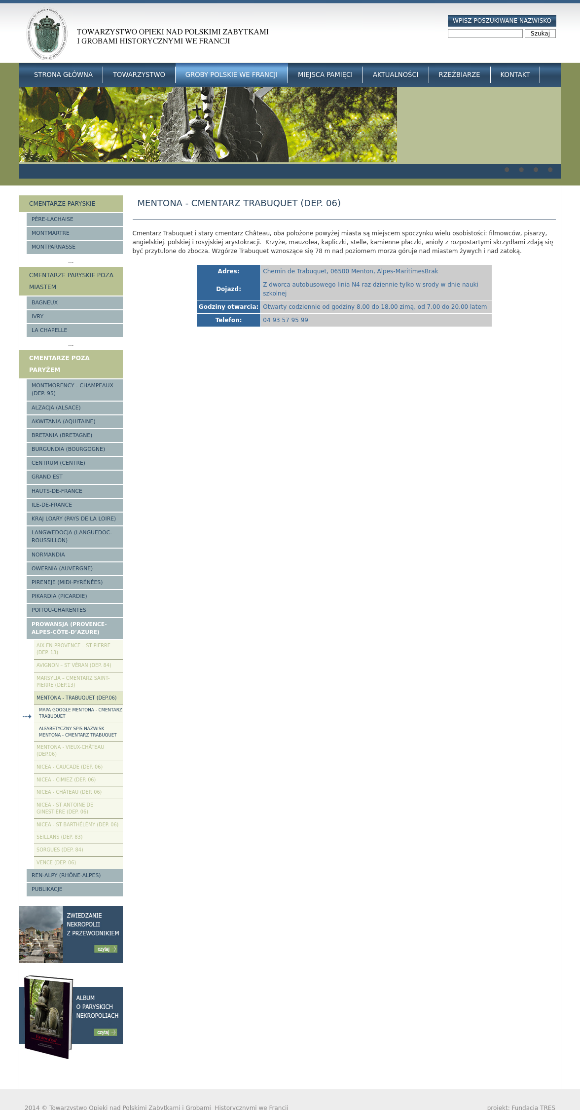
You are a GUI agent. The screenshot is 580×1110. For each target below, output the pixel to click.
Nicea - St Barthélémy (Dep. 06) (77, 824)
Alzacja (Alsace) (56, 408)
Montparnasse (53, 247)
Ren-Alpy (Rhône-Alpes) (66, 875)
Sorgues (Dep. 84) (59, 849)
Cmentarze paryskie (62, 203)
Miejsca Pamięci (325, 74)
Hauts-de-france (57, 491)
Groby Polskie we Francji (231, 74)
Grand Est (47, 477)
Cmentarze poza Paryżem (59, 364)
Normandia (48, 555)
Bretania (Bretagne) (62, 435)
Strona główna (63, 74)
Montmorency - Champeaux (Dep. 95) (72, 389)
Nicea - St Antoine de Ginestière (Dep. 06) (64, 808)
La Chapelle (49, 330)
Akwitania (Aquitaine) (64, 421)
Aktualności (395, 74)
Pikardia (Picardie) (59, 596)
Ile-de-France (52, 505)
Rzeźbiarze (459, 74)
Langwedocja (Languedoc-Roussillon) (72, 536)
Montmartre (51, 233)
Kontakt (515, 74)
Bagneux (45, 302)
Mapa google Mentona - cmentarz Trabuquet (80, 713)
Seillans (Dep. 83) (59, 837)
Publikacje (47, 889)
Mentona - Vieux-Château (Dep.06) (70, 750)
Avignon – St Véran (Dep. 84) (73, 665)
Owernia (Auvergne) (62, 568)
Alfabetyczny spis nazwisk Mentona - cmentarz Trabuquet (78, 732)
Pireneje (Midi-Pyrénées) (67, 582)
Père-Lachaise (52, 219)
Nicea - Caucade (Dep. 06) (69, 767)
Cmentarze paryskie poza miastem (71, 281)
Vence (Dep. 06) (56, 862)
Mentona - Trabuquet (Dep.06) (76, 698)
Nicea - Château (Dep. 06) (69, 792)
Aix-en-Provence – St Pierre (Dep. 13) (73, 649)
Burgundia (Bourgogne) (68, 449)
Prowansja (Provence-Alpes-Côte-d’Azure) (69, 628)
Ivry (37, 316)
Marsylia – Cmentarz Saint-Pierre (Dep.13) (72, 681)
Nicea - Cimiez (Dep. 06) (66, 779)
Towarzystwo (139, 74)
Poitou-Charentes (59, 610)
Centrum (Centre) (58, 463)
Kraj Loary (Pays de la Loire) (74, 519)
